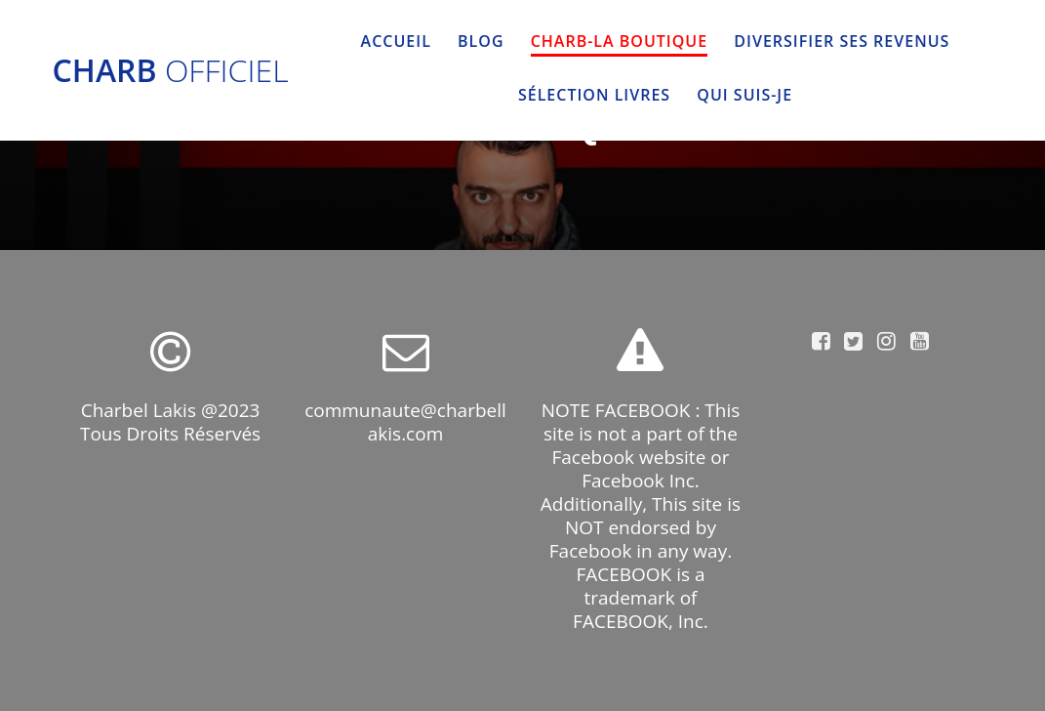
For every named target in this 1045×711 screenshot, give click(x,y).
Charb (171, 70)
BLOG (480, 41)
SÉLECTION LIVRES (594, 94)
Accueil (396, 41)
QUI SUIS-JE (744, 94)
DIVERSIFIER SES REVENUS (841, 41)
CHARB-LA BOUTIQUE (619, 41)
